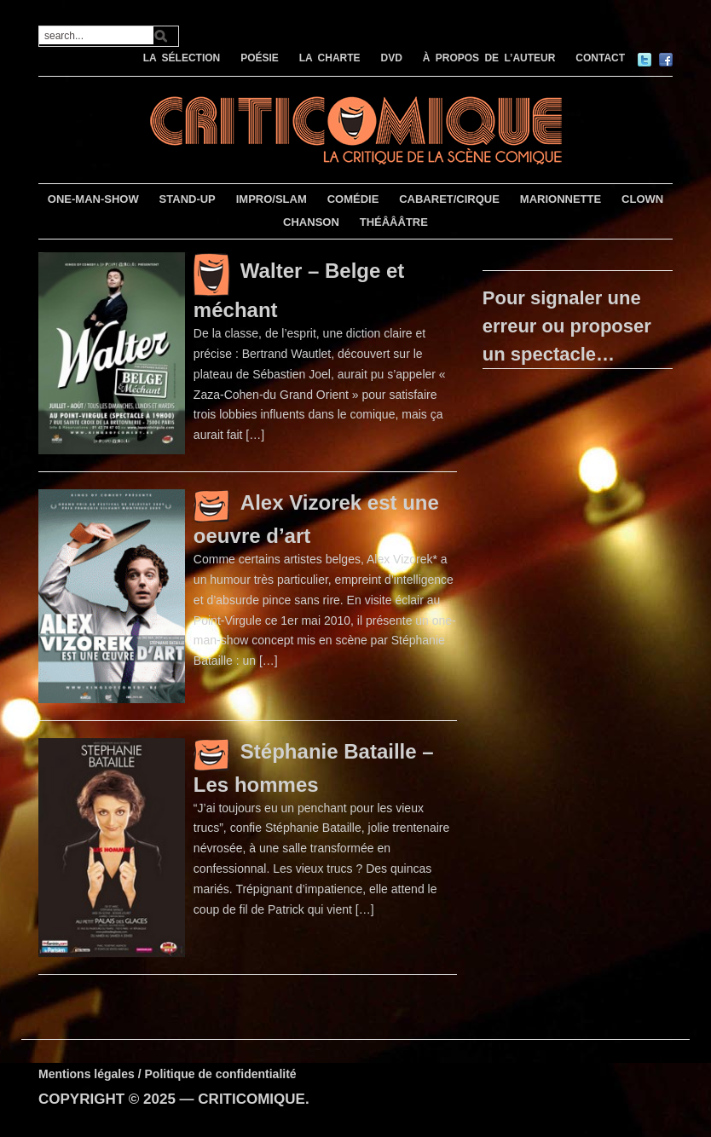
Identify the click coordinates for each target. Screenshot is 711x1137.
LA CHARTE (330, 58)
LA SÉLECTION (182, 58)
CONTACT (600, 58)
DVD (391, 58)
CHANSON (311, 222)
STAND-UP (187, 199)
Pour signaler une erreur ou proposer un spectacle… (567, 326)
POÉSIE (259, 58)
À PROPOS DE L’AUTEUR (489, 58)
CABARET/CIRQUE (449, 199)
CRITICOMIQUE (251, 1099)
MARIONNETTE (560, 199)
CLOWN (642, 199)
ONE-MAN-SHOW (93, 199)
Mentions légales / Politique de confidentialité (167, 1074)
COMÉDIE (353, 199)
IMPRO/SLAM (271, 199)
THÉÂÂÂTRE (394, 222)
